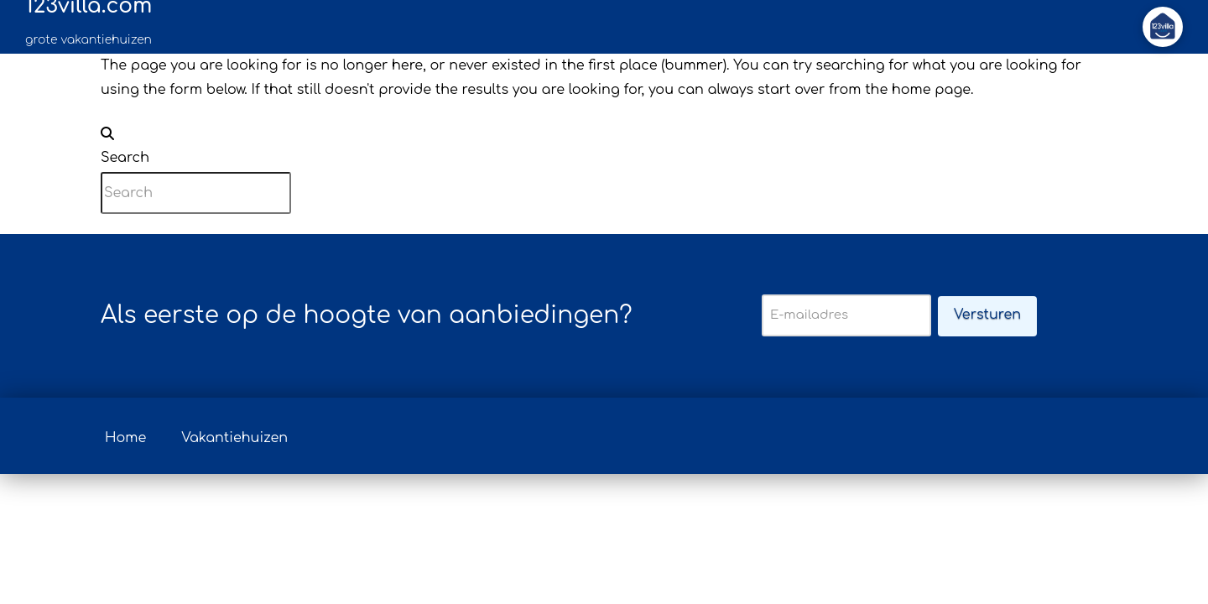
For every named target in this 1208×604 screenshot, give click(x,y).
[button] (1163, 27)
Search (125, 157)
